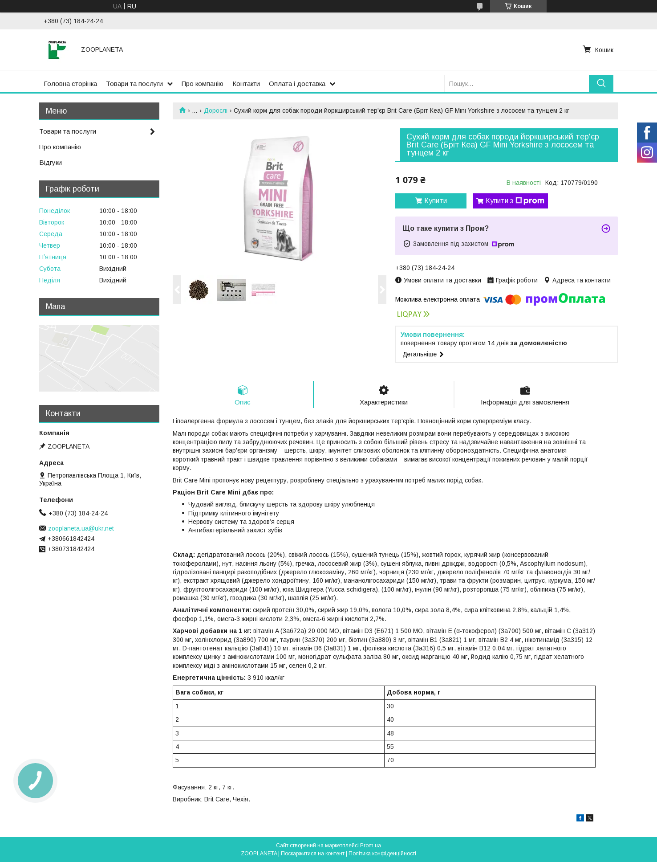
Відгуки (50, 162)
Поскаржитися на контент (313, 853)
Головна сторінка (70, 83)
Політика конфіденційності (382, 853)
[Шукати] (601, 83)
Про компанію (202, 83)
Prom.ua (370, 845)
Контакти (246, 83)
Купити (435, 200)
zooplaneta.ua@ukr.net (81, 528)
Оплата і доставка (297, 83)
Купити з (515, 201)
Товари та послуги (134, 83)
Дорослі (215, 110)
